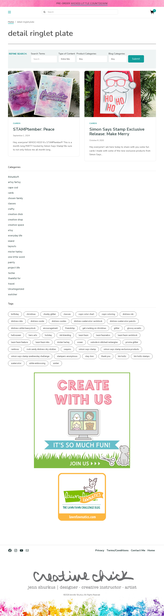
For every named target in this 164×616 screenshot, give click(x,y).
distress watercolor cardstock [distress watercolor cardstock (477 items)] (88, 321)
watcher (12, 294)
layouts (12, 246)
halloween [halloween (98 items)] (16, 335)
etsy (10, 230)
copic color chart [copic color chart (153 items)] (86, 314)
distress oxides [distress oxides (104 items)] (59, 321)
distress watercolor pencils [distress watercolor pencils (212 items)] (123, 321)
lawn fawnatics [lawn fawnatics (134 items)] (103, 335)
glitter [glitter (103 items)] (116, 328)
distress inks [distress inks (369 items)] (17, 321)
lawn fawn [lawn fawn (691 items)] (83, 335)
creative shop (15, 219)
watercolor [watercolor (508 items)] (16, 363)
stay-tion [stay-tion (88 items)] (89, 356)
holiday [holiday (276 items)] (48, 335)
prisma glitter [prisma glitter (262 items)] (132, 342)
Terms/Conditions (117, 550)
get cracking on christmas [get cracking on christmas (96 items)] (94, 328)
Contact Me (138, 550)
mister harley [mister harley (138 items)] (63, 342)
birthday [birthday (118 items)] (15, 314)
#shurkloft (13, 176)
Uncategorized (16, 289)
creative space (16, 224)
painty (11, 262)
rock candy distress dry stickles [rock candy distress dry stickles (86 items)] (41, 349)
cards (16, 123)
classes (12, 203)
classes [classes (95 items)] (67, 314)
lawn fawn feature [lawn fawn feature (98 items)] (19, 342)
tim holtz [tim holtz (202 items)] (122, 356)
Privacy (99, 550)
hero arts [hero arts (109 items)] (33, 335)
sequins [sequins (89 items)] (67, 349)
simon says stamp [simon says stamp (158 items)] (87, 349)
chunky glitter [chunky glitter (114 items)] (49, 314)
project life (14, 267)
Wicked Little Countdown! (89, 3)
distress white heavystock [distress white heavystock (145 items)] (23, 328)
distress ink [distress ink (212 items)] (128, 314)
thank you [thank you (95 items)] (105, 356)
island (11, 241)
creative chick (15, 214)
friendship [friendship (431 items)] (70, 328)
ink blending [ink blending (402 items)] (65, 335)
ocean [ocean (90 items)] (80, 342)
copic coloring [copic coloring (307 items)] (108, 314)
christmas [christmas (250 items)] (31, 314)
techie (11, 273)
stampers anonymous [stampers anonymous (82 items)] (67, 356)
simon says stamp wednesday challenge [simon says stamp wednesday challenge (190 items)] (30, 356)
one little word (16, 257)
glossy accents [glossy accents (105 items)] (134, 328)
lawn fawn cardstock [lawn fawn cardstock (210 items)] (127, 335)
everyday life (15, 235)
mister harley (15, 251)
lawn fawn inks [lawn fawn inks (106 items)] (42, 342)
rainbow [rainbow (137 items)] (15, 349)
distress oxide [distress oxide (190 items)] (37, 321)
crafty (11, 209)
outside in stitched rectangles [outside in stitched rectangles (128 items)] (104, 342)
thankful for (14, 278)
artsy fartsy (14, 182)
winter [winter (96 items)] (56, 363)
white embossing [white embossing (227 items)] (37, 363)
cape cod (13, 187)
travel (11, 283)
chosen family (15, 198)
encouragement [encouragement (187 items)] (50, 328)
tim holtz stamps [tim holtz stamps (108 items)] (142, 356)
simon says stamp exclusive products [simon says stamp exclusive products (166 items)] (121, 349)
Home (11, 22)
